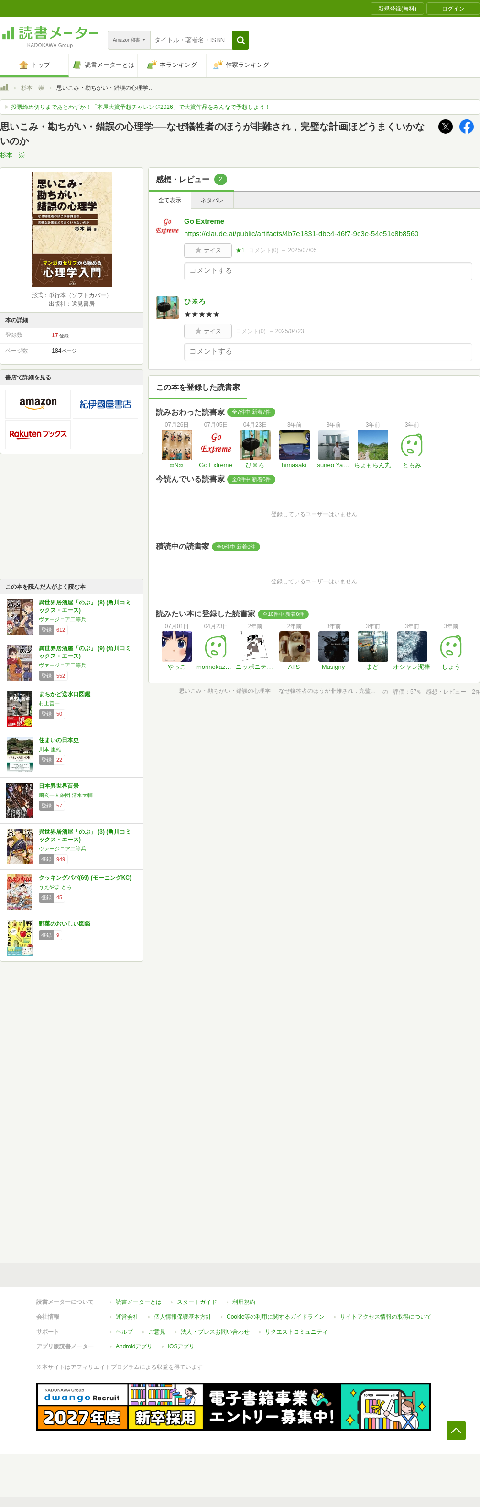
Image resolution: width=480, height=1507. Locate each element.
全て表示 (169, 200)
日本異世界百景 (59, 786)
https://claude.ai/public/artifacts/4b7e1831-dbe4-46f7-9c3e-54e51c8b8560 (301, 233)
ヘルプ (124, 1332)
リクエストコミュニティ (296, 1332)
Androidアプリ (134, 1346)
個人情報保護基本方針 (182, 1317)
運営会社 (127, 1317)
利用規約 (243, 1302)
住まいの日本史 (59, 740)
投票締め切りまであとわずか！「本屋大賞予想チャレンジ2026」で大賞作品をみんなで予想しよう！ (141, 107)
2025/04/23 (289, 331)
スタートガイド (197, 1302)
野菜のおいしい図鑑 (64, 923)
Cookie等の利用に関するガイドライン (276, 1317)
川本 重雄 (50, 749)
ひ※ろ (195, 301)
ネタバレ (212, 200)
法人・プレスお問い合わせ (215, 1332)
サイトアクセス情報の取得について (386, 1317)
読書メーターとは (139, 1302)
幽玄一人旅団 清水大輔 (66, 795)
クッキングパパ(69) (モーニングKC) (85, 877)
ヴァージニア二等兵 (62, 619)
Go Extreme (204, 221)
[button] (240, 40)
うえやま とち (55, 887)
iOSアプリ (181, 1346)
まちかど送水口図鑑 (64, 694)
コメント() (264, 250)
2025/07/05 (302, 250)
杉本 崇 (32, 88)
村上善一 (49, 703)
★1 (240, 250)
